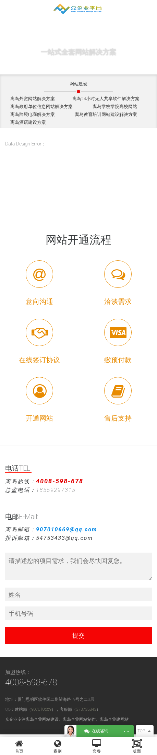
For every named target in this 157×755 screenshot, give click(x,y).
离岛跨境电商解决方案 (32, 114)
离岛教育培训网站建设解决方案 (106, 114)
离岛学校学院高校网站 (115, 106)
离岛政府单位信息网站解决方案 (41, 106)
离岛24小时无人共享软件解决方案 (106, 98)
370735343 (86, 709)
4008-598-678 (31, 682)
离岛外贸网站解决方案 (32, 98)
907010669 (41, 709)
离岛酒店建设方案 (28, 122)
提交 (78, 635)
